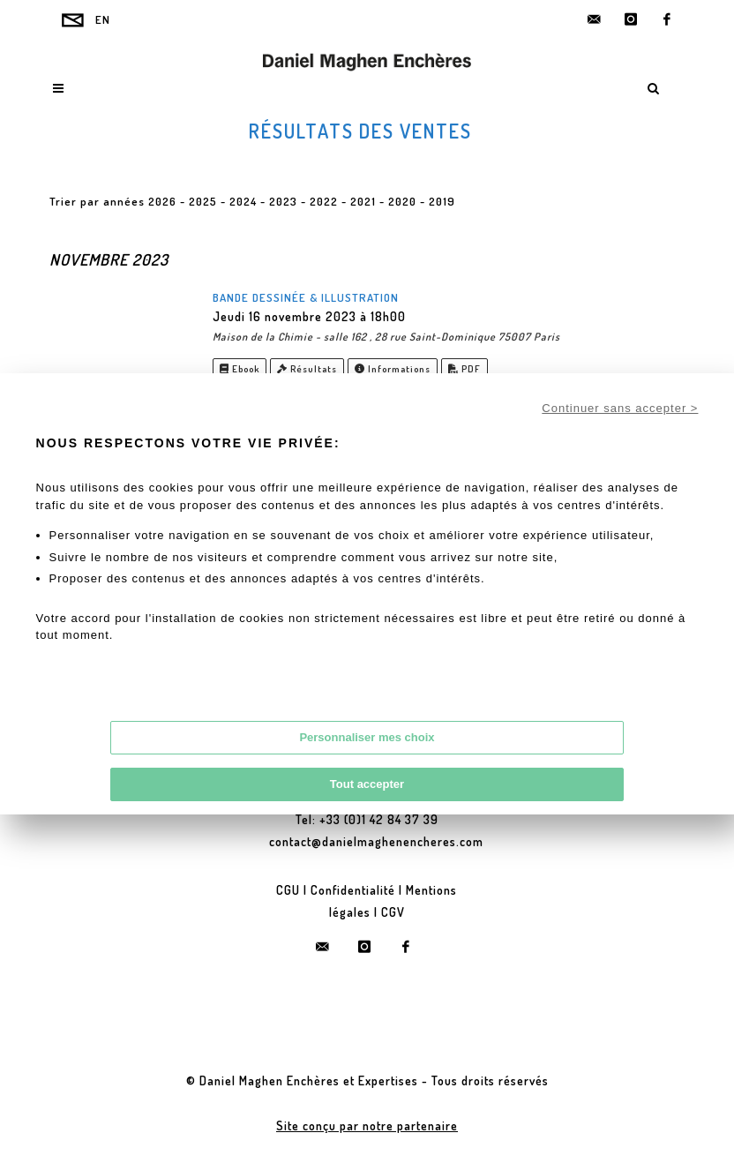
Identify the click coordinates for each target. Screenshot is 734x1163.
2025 (203, 201)
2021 (363, 201)
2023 (283, 201)
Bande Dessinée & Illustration (306, 297)
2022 (324, 201)
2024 (243, 201)
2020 (402, 201)
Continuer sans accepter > (620, 408)
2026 (162, 201)
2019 (442, 201)
